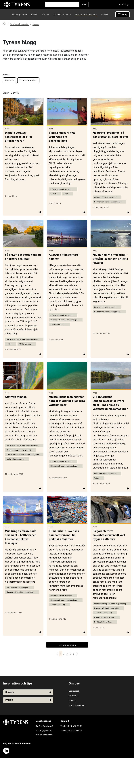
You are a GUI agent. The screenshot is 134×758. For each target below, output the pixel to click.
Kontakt (124, 4)
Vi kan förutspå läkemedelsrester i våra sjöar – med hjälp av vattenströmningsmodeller (110, 403)
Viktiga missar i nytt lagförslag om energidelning (62, 136)
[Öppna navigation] (122, 14)
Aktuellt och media (62, 14)
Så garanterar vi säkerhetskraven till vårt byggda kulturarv (109, 535)
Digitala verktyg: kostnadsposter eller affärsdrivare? (18, 136)
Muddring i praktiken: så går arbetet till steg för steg (111, 134)
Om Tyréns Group (77, 705)
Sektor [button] (9, 80)
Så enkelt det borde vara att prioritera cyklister (23, 256)
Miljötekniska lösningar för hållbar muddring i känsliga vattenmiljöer (67, 401)
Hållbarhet (73, 695)
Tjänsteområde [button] (28, 80)
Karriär (34, 14)
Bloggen (28, 692)
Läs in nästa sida (67, 645)
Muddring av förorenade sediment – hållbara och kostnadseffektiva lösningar (20, 537)
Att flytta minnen (16, 397)
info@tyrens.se (75, 730)
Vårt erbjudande (19, 14)
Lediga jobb (74, 691)
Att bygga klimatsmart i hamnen (64, 256)
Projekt (104, 14)
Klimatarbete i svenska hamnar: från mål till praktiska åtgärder (64, 535)
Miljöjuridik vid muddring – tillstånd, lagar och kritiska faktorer (110, 258)
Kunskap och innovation (86, 14)
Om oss (45, 14)
